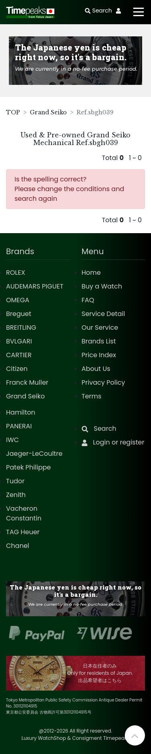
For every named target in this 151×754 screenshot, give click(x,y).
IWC (12, 439)
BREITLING (21, 327)
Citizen (17, 368)
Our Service (100, 327)
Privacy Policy (103, 382)
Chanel (17, 545)
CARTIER (18, 355)
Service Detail (103, 313)
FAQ (88, 300)
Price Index (99, 355)
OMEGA (17, 300)
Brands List (99, 341)
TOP (13, 112)
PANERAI (19, 426)
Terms (91, 396)
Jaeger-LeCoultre (34, 453)
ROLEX (15, 272)
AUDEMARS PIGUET (34, 286)
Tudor (15, 481)
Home (91, 272)
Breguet (18, 313)
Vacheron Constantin (23, 513)
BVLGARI (19, 341)
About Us (96, 368)
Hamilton (20, 412)
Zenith (16, 494)
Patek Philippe (28, 467)
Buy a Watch (102, 286)
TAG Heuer (22, 532)
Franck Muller (27, 382)
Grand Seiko (48, 112)
